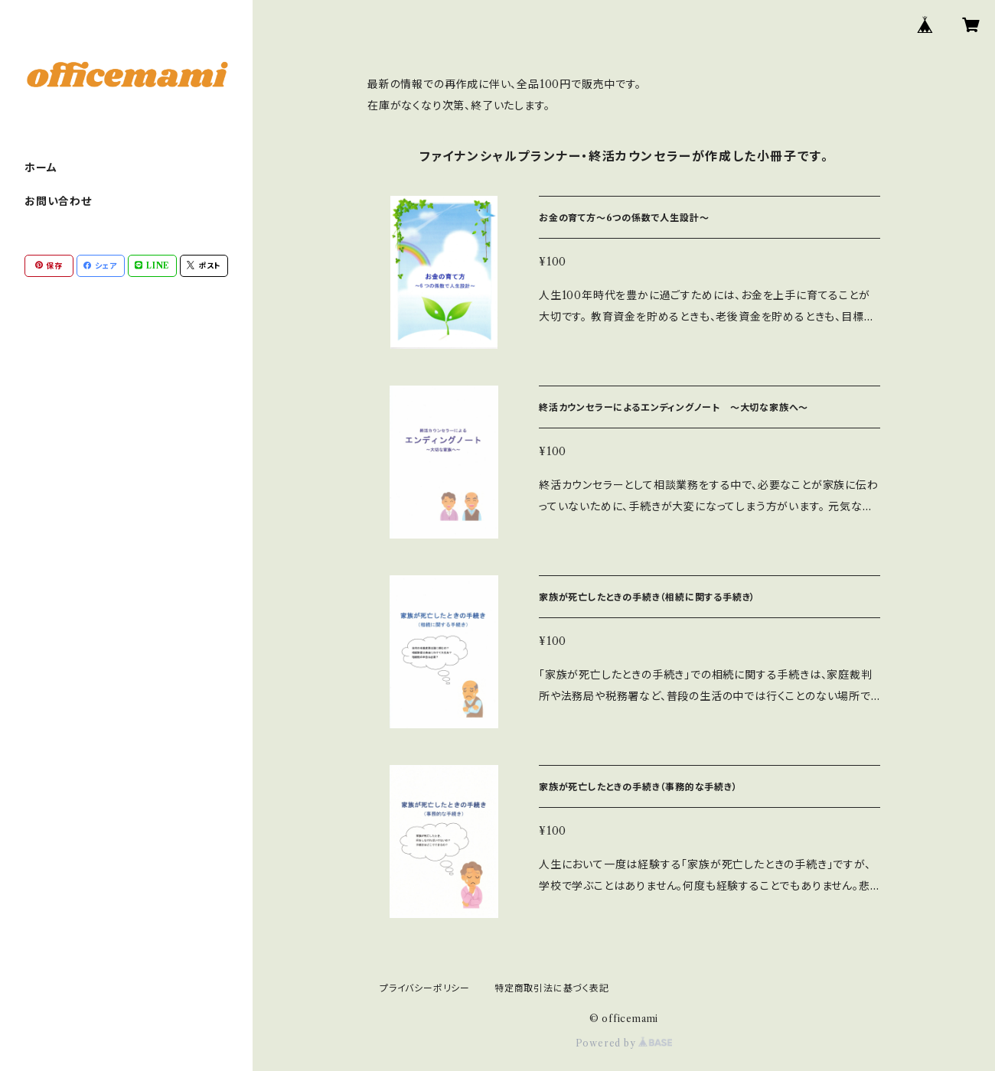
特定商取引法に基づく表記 (551, 988)
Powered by (624, 1043)
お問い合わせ (58, 201)
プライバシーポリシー (425, 988)
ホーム (40, 167)
